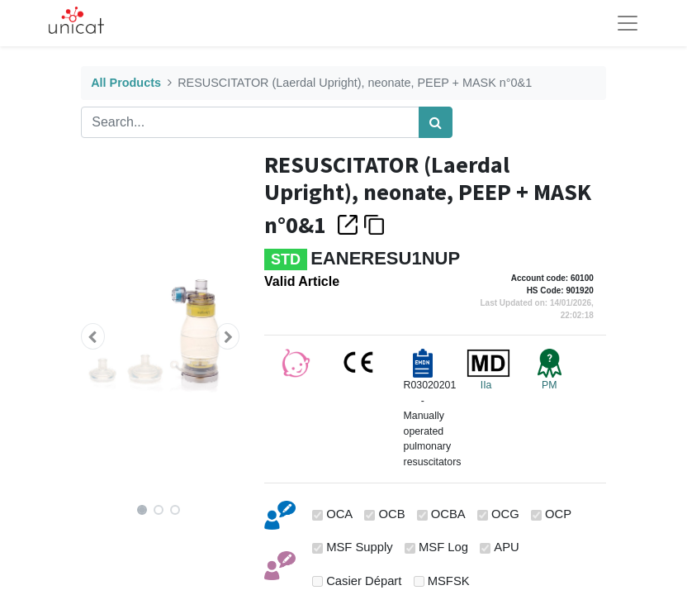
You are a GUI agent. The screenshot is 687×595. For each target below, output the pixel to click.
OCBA (448, 514)
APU (506, 547)
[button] (93, 336)
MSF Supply (359, 547)
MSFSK (449, 581)
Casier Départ (363, 581)
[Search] (435, 122)
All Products (126, 82)
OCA (339, 514)
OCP (558, 514)
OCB (391, 514)
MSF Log (443, 547)
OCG (505, 514)
